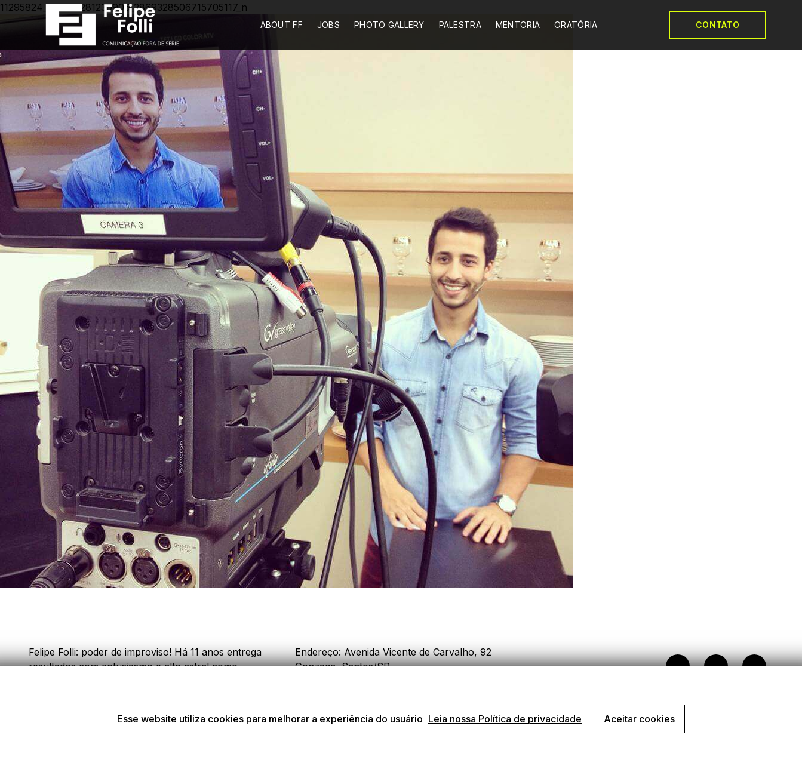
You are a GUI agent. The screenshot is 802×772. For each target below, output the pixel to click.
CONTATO (717, 25)
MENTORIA (518, 25)
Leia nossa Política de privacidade (505, 719)
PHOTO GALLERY (389, 25)
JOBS (328, 25)
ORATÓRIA (575, 25)
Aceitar (639, 719)
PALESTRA (460, 25)
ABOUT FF (281, 25)
